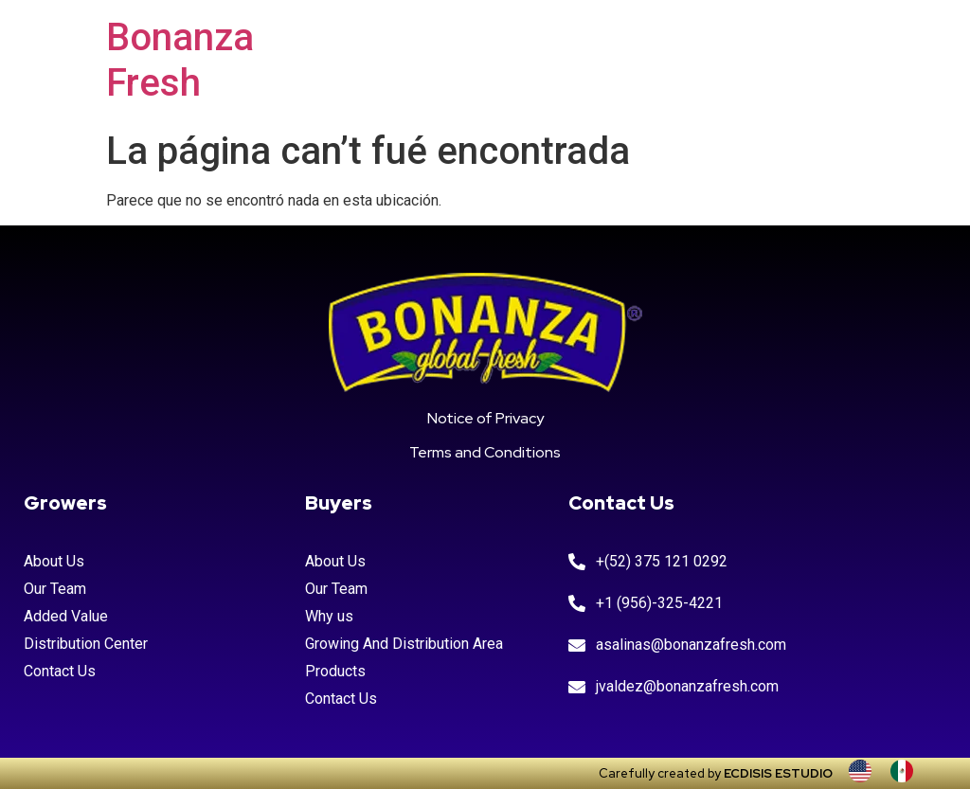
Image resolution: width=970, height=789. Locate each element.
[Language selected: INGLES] (890, 771)
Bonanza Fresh (180, 60)
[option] (906, 771)
